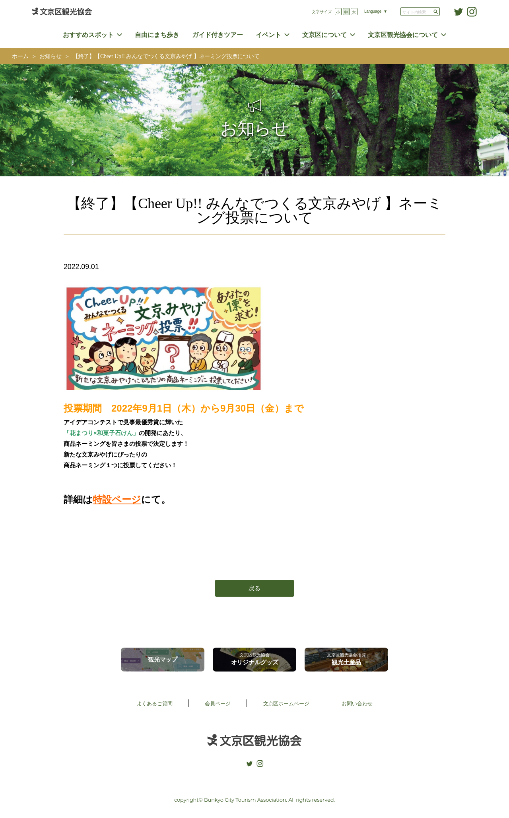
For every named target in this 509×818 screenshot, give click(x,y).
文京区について (324, 34)
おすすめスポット (88, 34)
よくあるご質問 (155, 704)
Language (372, 11)
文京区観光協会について (403, 34)
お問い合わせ (357, 704)
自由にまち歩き (157, 34)
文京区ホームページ (286, 704)
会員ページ (217, 704)
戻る (254, 588)
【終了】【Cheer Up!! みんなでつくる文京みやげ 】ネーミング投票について (169, 56)
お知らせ (50, 56)
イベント (268, 34)
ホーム (20, 56)
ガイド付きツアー (217, 34)
